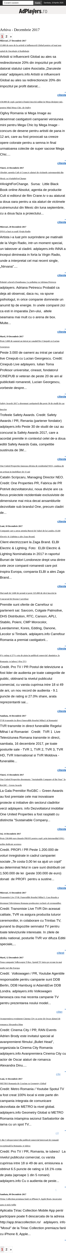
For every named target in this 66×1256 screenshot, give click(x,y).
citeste (61, 1012)
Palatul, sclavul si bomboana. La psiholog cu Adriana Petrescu (28, 282)
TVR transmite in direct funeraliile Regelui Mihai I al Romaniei (29, 720)
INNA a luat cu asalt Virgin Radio (15, 231)
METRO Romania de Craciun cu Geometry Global (23, 1083)
